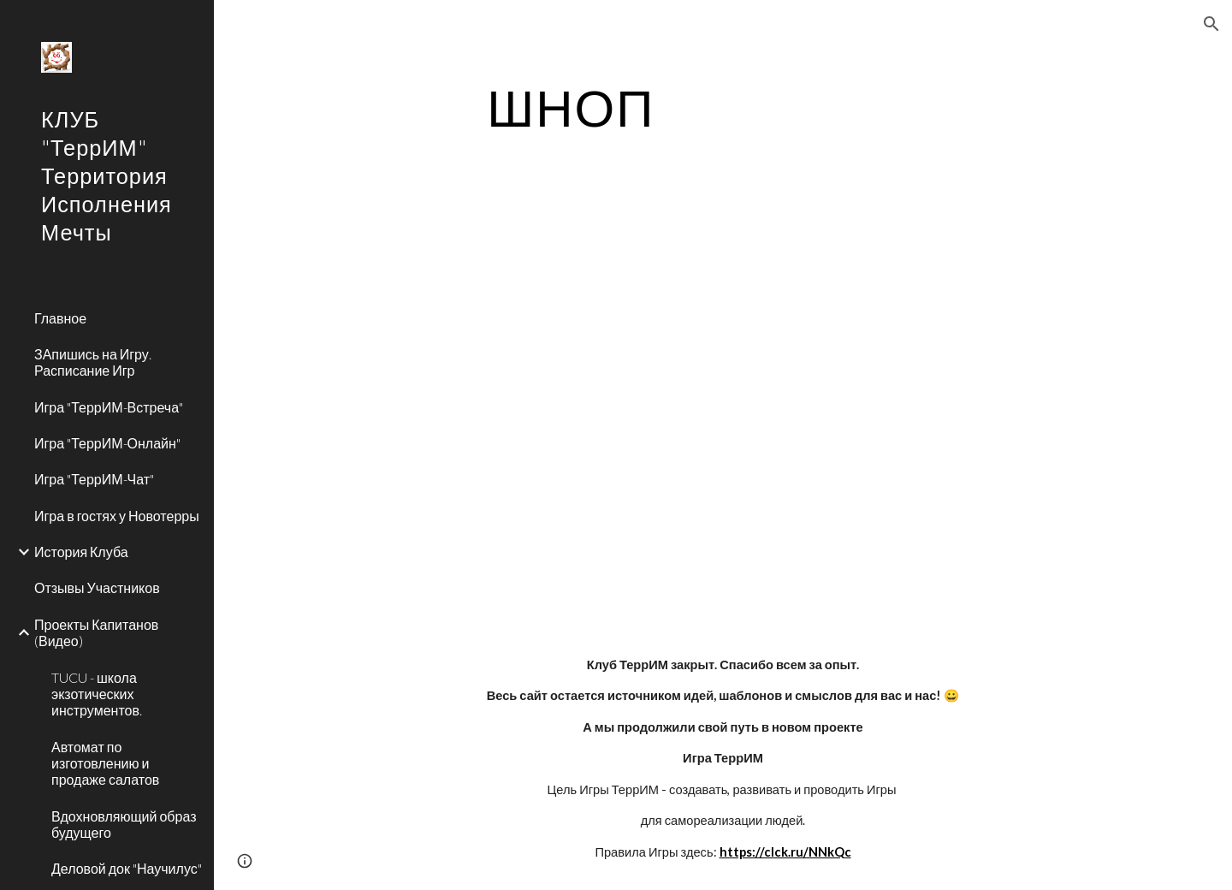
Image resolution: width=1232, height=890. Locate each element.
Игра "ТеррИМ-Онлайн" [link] (107, 443)
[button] (1211, 23)
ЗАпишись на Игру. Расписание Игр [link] (92, 362)
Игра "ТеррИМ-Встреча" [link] (108, 407)
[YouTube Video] (528, 408)
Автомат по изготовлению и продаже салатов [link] (105, 763)
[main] (571, 107)
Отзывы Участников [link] (97, 587)
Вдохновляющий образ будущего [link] (123, 824)
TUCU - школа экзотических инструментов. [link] (96, 694)
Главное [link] (60, 318)
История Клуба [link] (81, 551)
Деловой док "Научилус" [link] (126, 868)
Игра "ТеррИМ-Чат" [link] (94, 479)
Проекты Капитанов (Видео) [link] (96, 632)
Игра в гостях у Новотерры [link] (116, 515)
